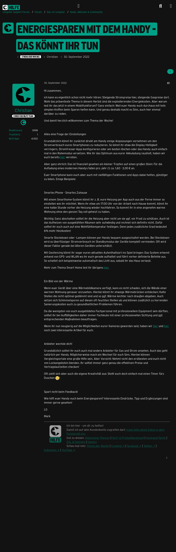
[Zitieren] (167, 458)
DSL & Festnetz (76, 442)
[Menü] (170, 6)
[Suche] (160, 6)
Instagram (50, 450)
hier (62, 157)
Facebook (132, 446)
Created (116, 446)
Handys (92, 442)
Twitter (148, 446)
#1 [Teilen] (168, 83)
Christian (52, 56)
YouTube (67, 450)
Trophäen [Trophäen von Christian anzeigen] (14, 134)
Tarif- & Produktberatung (127, 438)
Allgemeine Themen (97, 438)
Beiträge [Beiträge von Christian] (14, 138)
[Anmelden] (78, 6)
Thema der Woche (97, 446)
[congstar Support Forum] (11, 6)
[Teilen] (170, 71)
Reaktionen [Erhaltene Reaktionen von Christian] (15, 130)
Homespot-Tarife (155, 438)
